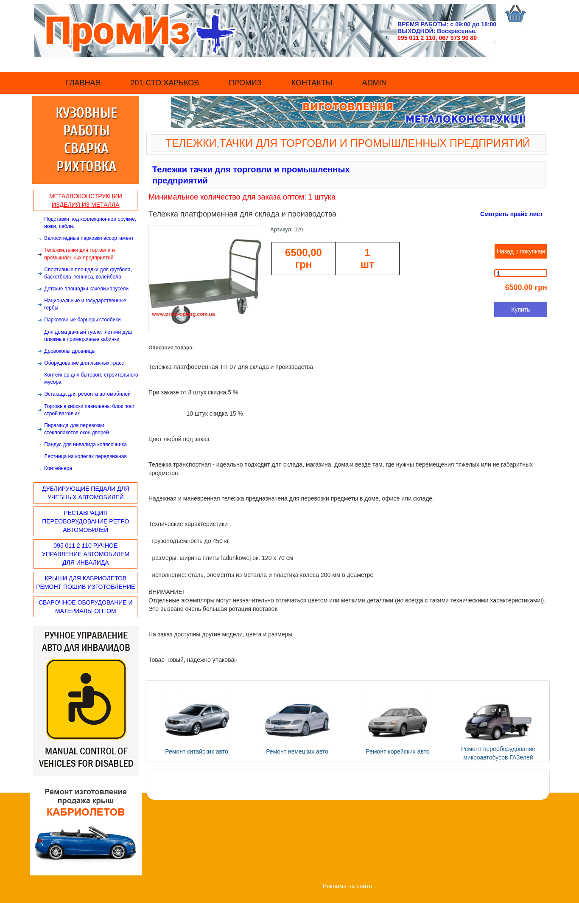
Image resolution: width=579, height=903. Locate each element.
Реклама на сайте (347, 886)
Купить (520, 309)
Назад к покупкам (521, 251)
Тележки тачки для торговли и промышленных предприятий (251, 175)
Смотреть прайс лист (511, 214)
